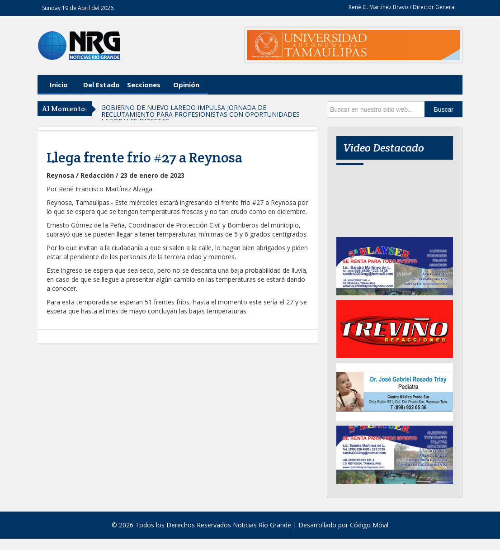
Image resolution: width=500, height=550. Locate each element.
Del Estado (101, 84)
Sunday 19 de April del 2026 (77, 8)
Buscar (443, 109)
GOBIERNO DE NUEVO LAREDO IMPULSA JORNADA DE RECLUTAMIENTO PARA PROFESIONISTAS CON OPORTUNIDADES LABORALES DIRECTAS (200, 114)
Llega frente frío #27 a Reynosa (144, 157)
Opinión (186, 84)
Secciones (143, 84)
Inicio (59, 84)
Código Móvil (369, 525)
